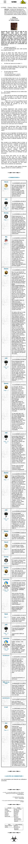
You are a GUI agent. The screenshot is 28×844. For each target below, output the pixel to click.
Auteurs (16, 821)
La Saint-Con (8, 811)
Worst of (16, 816)
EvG (6, 723)
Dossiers (16, 812)
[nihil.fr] (16, 825)
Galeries (7, 814)
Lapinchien (6, 579)
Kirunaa (6, 212)
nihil (6, 199)
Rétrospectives (17, 819)
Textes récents (8, 825)
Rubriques (16, 811)
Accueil (9, 807)
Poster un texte (18, 809)
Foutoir (6, 815)
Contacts (7, 810)
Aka (6, 236)
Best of (16, 815)
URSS (6, 827)
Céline (14, 17)
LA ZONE (3, 7)
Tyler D (6, 181)
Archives (16, 817)
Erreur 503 (7, 816)
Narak (6, 614)
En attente (16, 810)
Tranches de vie (22, 7)
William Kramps (15, 20)
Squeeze (16, 829)
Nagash (6, 268)
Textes (18, 807)
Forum (6, 812)
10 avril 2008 (21, 798)
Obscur (15, 7)
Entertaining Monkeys (17, 827)
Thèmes (10, 7)
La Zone (14, 2)
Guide (6, 809)
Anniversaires (17, 818)
